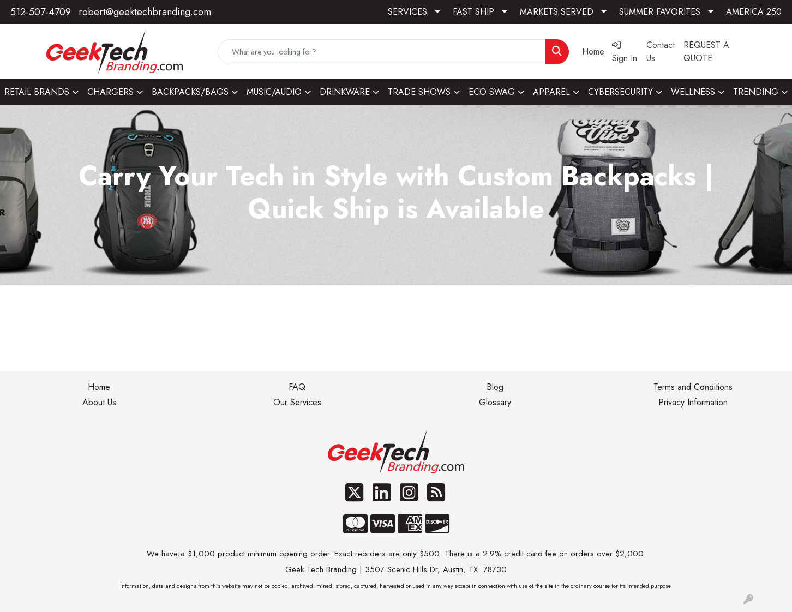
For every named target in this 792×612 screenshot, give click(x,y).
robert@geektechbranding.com (145, 12)
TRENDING (755, 92)
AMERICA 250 (754, 11)
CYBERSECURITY (620, 92)
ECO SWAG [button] (492, 92)
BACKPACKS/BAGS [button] (190, 92)
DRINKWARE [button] (345, 92)
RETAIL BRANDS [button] (36, 92)
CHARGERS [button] (110, 92)
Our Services (297, 402)
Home (99, 387)
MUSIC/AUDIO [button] (274, 92)
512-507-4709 (40, 12)
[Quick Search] (381, 51)
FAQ (297, 387)
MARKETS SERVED (556, 11)
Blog (495, 387)
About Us (99, 402)
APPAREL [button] (551, 92)
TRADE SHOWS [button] (419, 92)
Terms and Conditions (693, 387)
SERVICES (407, 11)
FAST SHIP (473, 11)
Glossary (495, 402)
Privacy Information (693, 402)
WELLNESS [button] (693, 92)
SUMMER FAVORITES (659, 11)
